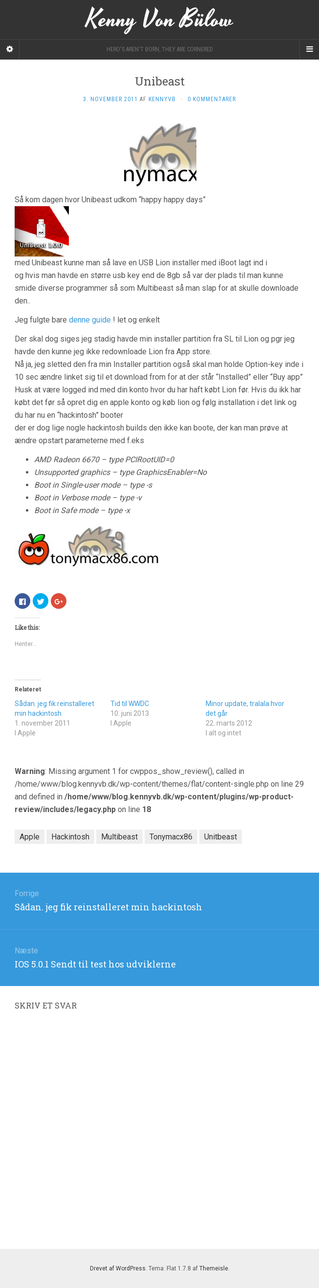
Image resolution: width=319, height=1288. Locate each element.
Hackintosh (70, 836)
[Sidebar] (10, 49)
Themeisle (213, 1268)
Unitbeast (220, 836)
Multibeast (119, 836)
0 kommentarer (212, 99)
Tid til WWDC (129, 704)
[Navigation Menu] (309, 49)
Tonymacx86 (170, 836)
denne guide (90, 319)
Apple (30, 836)
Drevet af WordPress (118, 1268)
